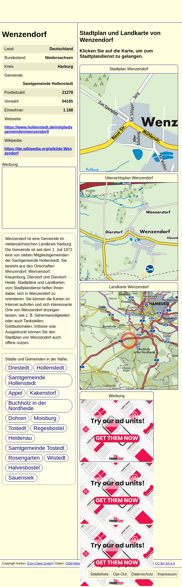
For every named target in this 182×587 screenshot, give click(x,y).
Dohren (17, 418)
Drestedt (18, 368)
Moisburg (45, 418)
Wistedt (56, 458)
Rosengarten (24, 458)
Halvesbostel (24, 468)
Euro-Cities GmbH (40, 563)
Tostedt (17, 428)
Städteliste (99, 574)
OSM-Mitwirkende (77, 563)
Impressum (167, 574)
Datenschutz (142, 574)
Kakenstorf (43, 393)
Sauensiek (21, 478)
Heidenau (20, 438)
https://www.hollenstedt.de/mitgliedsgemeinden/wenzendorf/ (38, 129)
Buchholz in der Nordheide (27, 405)
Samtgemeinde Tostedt (36, 448)
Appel (15, 393)
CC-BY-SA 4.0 (165, 563)
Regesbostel (49, 428)
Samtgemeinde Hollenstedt (26, 380)
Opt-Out (120, 574)
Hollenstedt (50, 368)
